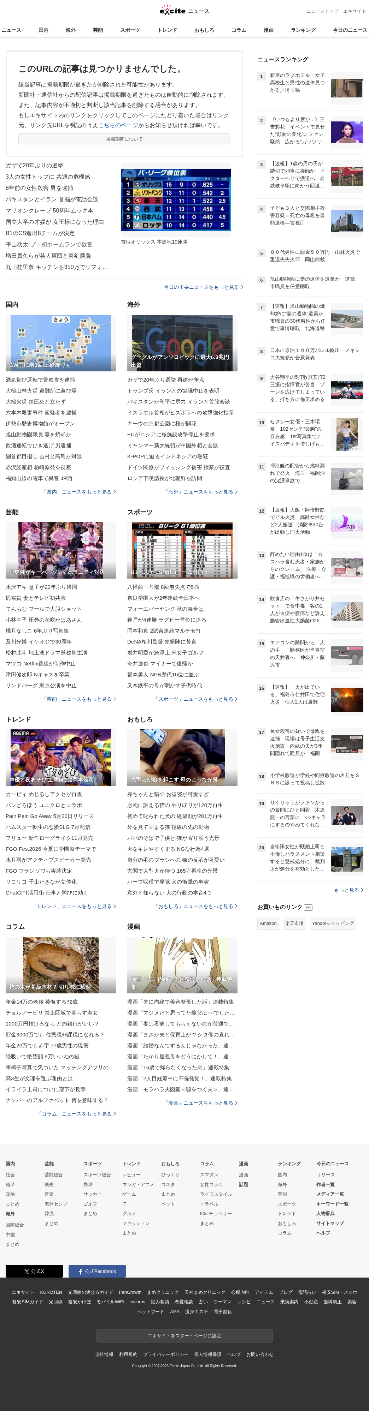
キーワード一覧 (332, 1204)
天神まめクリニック (205, 1292)
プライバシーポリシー (166, 1354)
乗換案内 (289, 1301)
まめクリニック (163, 1292)
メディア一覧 (330, 1194)
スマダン (209, 1174)
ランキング (303, 30)
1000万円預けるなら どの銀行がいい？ (52, 1024)
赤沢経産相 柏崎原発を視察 (38, 467)
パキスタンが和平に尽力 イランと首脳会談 (178, 402)
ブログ (286, 1292)
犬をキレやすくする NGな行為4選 (168, 849)
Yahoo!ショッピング (333, 923)
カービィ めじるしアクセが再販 (44, 794)
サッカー (92, 1194)
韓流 (49, 1213)
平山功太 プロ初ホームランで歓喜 (49, 244)
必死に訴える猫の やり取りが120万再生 (175, 805)
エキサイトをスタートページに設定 (184, 1335)
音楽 (49, 1194)
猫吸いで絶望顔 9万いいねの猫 (43, 1056)
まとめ (12, 1204)
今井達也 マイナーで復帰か (160, 663)
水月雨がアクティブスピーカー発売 (48, 860)
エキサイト (354, 11)
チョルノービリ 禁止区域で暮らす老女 (52, 1013)
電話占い (307, 1292)
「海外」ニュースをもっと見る (200, 492)
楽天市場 (294, 923)
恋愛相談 (184, 1301)
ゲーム (129, 1194)
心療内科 (240, 1292)
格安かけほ (79, 1301)
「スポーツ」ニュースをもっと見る (195, 699)
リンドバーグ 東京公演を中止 (41, 685)
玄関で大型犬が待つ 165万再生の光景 (172, 871)
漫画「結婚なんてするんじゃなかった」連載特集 (182, 1045)
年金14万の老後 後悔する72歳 (42, 1002)
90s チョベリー (216, 1213)
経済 (10, 1184)
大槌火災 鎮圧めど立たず (36, 402)
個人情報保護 (207, 1354)
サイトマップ (330, 1223)
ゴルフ (90, 1204)
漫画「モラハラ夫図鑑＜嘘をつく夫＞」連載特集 (182, 1089)
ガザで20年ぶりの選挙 (34, 165)
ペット (168, 1204)
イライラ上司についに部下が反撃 (46, 1089)
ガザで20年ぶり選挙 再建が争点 (165, 380)
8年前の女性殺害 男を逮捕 (39, 188)
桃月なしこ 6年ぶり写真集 (37, 631)
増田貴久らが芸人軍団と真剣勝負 (48, 256)
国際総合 (15, 1224)
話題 (243, 1184)
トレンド (167, 30)
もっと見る (348, 890)
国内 (43, 30)
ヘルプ (323, 1233)
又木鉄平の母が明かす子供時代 (164, 685)
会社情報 (104, 1354)
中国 (10, 1234)
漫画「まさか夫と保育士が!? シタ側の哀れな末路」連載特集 (182, 1035)
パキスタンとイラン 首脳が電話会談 (52, 199)
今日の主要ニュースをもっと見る (203, 287)
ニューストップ (322, 11)
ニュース (11, 30)
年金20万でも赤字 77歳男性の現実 (47, 1045)
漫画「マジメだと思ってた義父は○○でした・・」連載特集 (182, 1013)
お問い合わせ (260, 1354)
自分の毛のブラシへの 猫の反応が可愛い (176, 860)
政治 (10, 1194)
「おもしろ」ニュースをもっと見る (195, 906)
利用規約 (128, 1354)
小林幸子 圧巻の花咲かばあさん (44, 620)
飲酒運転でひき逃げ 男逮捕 (38, 445)
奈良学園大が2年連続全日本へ (163, 598)
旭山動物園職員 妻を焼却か (38, 434)
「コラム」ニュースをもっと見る (76, 1114)
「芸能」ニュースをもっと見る (79, 699)
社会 (10, 1174)
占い (203, 1301)
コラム (239, 30)
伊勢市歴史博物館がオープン (40, 423)
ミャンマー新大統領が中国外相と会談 (172, 445)
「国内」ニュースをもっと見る (79, 492)
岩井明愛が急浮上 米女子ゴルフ (165, 653)
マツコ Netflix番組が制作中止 (41, 663)
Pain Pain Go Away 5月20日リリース (50, 816)
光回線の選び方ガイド (90, 1292)
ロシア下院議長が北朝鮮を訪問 (164, 478)
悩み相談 (160, 1301)
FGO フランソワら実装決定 (39, 871)
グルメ (129, 1213)
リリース (326, 1174)
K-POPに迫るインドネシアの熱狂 (167, 456)
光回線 (56, 1301)
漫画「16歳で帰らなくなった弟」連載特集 (178, 1067)
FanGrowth (130, 1292)
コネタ (168, 1184)
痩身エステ (196, 1311)
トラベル (209, 1204)
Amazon (268, 923)
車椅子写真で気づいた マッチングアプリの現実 (61, 1067)
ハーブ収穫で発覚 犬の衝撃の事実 (168, 882)
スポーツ (130, 30)
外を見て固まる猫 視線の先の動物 (168, 827)
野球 (88, 1184)
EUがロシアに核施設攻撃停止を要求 (171, 434)
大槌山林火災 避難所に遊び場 (41, 391)
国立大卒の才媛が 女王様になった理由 (55, 222)
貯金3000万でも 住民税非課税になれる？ (55, 1035)
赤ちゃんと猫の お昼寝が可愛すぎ (168, 794)
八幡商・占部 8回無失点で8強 (163, 587)
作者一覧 (325, 1184)
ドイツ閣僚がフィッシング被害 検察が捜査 (178, 467)
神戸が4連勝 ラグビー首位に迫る (166, 620)
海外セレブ (56, 1204)
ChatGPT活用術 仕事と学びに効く (47, 893)
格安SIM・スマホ (339, 1292)
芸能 (98, 30)
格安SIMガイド (27, 1301)
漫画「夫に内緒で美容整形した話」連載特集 (180, 1002)
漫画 (269, 30)
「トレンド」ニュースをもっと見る (74, 906)
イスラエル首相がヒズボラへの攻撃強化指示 (180, 412)
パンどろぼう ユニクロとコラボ (44, 805)
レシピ (244, 1301)
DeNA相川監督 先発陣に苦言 (162, 642)
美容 (352, 1301)
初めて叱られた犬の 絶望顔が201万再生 (175, 816)
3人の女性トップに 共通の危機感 (48, 177)
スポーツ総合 (97, 1174)
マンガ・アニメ (138, 1184)
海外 (71, 30)
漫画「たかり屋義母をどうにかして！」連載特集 (182, 1056)
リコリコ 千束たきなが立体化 (41, 882)
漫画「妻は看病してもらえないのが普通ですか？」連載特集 (182, 1024)
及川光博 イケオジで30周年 (39, 642)
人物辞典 (325, 1213)
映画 (49, 1184)
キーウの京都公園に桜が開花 (162, 423)
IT (124, 1204)
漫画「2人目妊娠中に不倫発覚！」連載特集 (179, 1078)
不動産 (311, 1301)
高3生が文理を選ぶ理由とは (39, 1078)
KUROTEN (51, 1292)
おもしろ (204, 30)
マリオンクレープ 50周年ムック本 (49, 211)
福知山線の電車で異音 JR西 (39, 478)
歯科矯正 (332, 1301)
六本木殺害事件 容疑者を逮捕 (41, 412)
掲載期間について (124, 139)
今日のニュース (350, 30)
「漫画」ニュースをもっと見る (200, 1103)
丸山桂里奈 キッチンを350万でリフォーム (59, 267)
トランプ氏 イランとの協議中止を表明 (173, 391)
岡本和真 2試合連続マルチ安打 (164, 631)
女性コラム (211, 1184)
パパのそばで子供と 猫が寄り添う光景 (173, 838)
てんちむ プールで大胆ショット (44, 609)
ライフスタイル (216, 1194)
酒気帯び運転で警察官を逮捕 (40, 380)
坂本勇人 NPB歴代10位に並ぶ (163, 674)
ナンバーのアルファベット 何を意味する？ (57, 1100)
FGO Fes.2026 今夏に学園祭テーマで (51, 849)
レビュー (131, 1174)
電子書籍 (223, 1311)
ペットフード (150, 1311)
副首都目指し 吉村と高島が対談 (44, 456)
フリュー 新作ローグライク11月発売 (49, 838)
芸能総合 (54, 1174)
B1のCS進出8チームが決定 (40, 233)
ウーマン (222, 1301)
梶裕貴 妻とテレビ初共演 (36, 598)
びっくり (170, 1174)
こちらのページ (118, 125)
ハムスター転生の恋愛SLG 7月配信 (48, 827)
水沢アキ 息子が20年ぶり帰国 (41, 587)
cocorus (137, 1301)
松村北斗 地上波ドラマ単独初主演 (46, 653)
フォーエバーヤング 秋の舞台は (165, 609)
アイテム (264, 1292)
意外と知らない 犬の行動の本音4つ (169, 893)
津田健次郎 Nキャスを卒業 (38, 674)
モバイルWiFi (110, 1301)
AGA (175, 1311)
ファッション (136, 1223)
